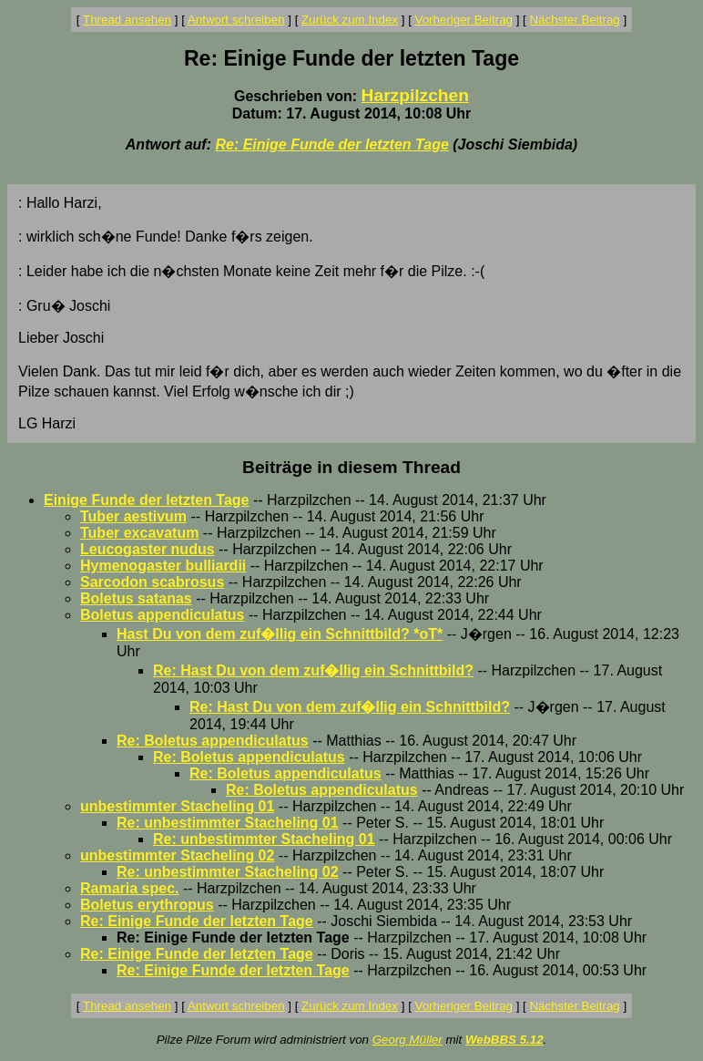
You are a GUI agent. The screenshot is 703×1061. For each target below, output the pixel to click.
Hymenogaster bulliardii (163, 565)
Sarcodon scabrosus (152, 582)
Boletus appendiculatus (162, 615)
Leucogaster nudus (147, 549)
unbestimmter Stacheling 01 (177, 806)
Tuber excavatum (139, 533)
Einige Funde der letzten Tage (147, 500)
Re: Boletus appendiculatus (213, 740)
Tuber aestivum (133, 516)
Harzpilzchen (415, 95)
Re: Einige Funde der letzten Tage (331, 144)
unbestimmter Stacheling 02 (177, 855)
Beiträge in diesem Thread (351, 467)
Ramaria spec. (129, 888)
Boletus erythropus (147, 904)
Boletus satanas (136, 598)
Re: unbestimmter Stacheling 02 (228, 872)
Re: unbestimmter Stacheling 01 (228, 822)
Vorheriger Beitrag (464, 19)
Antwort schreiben (236, 19)
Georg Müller (407, 1039)
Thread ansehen (127, 19)
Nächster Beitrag (574, 19)
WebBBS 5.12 (504, 1039)
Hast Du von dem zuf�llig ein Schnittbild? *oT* (280, 634)
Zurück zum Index (349, 19)
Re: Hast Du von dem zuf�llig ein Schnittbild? (313, 670)
